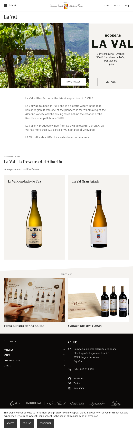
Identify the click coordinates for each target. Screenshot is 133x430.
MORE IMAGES (73, 82)
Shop (127, 5)
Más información (88, 416)
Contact (116, 5)
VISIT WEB (111, 82)
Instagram (76, 388)
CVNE (72, 342)
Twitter (74, 383)
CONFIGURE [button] (46, 423)
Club (106, 5)
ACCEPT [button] (10, 423)
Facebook (76, 378)
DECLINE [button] (27, 423)
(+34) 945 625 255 (84, 369)
